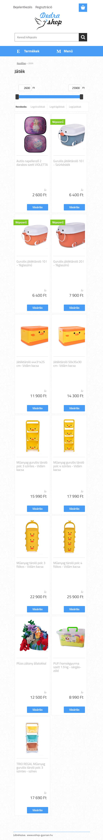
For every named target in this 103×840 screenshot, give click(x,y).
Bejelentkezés (22, 7)
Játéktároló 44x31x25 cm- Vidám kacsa (31, 363)
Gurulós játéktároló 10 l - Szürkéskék (68, 163)
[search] (83, 37)
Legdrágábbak (57, 107)
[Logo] (49, 21)
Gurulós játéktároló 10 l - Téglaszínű (32, 263)
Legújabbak (75, 107)
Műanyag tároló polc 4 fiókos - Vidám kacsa (67, 564)
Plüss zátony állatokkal (31, 663)
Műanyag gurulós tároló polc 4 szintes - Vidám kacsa (68, 466)
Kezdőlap (21, 63)
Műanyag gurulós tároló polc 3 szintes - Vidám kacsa (32, 466)
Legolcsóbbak (37, 107)
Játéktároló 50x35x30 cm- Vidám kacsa (67, 363)
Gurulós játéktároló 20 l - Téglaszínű (68, 263)
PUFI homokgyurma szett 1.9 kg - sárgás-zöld (67, 667)
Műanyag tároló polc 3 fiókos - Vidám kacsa (31, 564)
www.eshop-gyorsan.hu (40, 835)
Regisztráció (43, 7)
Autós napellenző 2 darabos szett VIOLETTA (32, 163)
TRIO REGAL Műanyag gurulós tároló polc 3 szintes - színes (31, 767)
